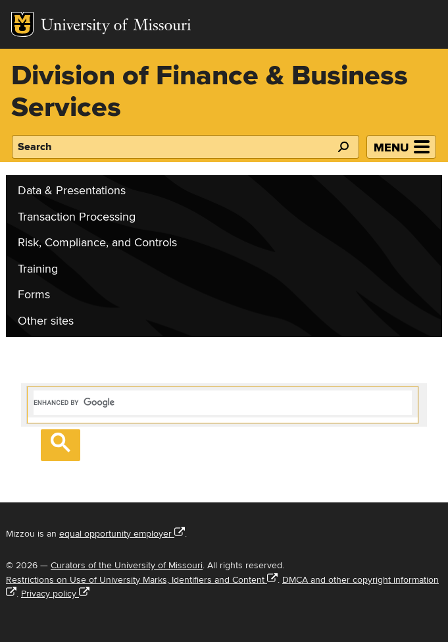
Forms (34, 295)
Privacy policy (55, 593)
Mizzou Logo (22, 24)
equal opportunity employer (122, 533)
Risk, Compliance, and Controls (97, 243)
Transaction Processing (77, 217)
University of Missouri (116, 27)
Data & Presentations (72, 191)
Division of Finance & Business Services (209, 92)
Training (38, 269)
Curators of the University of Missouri (127, 565)
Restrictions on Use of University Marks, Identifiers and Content (142, 579)
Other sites (46, 321)
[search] (223, 402)
